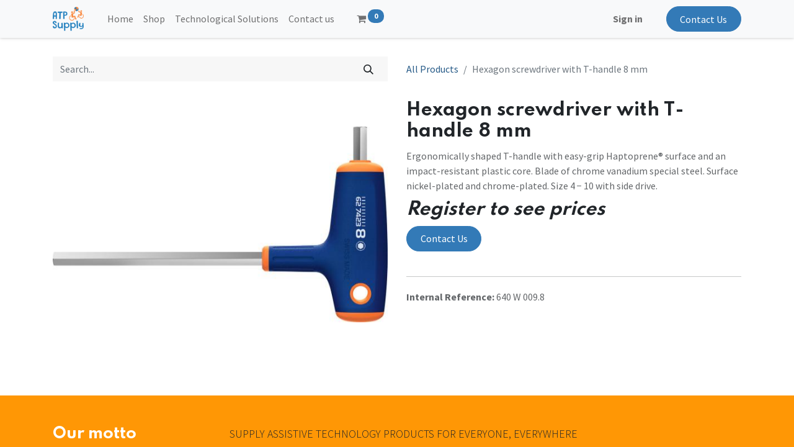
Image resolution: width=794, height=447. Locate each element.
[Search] (369, 68)
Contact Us (703, 19)
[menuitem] (120, 18)
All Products (432, 69)
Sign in (628, 18)
